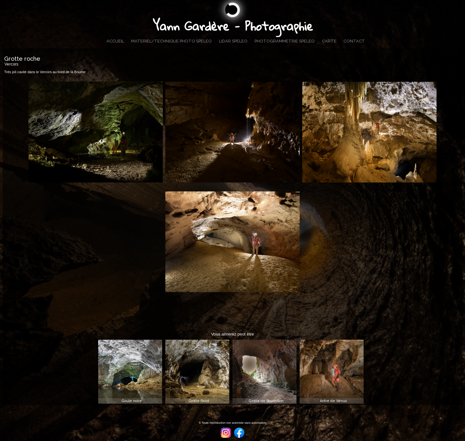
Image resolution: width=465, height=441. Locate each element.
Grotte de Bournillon (266, 401)
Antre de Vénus (333, 401)
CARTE (329, 41)
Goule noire (132, 401)
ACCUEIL (115, 41)
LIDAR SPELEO (233, 41)
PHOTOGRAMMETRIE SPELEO (285, 41)
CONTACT (354, 41)
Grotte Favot (199, 401)
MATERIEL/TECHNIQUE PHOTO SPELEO (171, 41)
